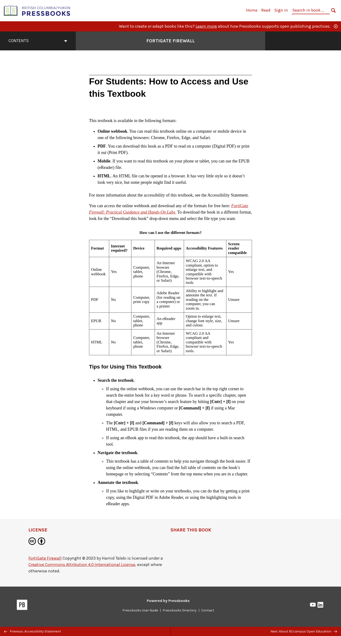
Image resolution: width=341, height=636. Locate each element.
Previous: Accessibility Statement (32, 631)
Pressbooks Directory (180, 610)
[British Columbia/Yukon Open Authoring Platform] (37, 10)
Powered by (168, 600)
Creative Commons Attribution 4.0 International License (81, 564)
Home (251, 10)
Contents (38, 40)
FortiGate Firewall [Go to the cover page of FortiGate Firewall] (170, 41)
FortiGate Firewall (45, 558)
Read (265, 10)
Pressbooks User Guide (140, 610)
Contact (207, 610)
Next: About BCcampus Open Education (303, 631)
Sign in (281, 10)
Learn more (206, 26)
